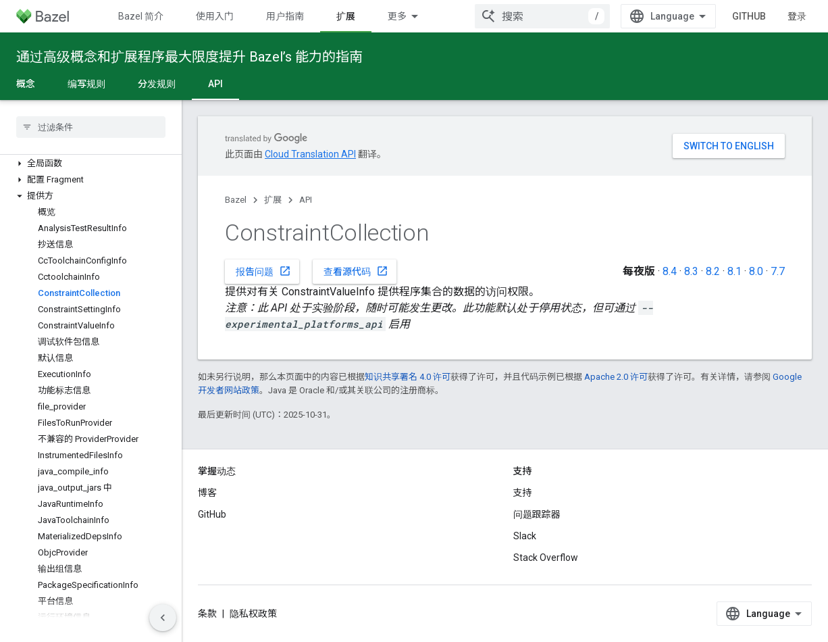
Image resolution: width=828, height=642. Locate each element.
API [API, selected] (215, 83)
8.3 (691, 271)
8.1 (734, 271)
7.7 (778, 271)
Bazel (236, 200)
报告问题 (263, 271)
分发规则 (157, 83)
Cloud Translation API (310, 154)
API (305, 200)
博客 (207, 492)
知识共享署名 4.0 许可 (407, 377)
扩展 (273, 200)
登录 (796, 16)
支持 (522, 492)
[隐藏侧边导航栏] (162, 617)
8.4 (670, 271)
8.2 (713, 271)
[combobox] (542, 16)
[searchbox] (90, 127)
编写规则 (86, 83)
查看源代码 (356, 271)
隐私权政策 (253, 613)
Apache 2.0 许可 (616, 377)
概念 (25, 83)
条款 (207, 613)
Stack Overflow (545, 557)
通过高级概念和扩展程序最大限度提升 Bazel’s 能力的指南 (189, 57)
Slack (524, 535)
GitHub (749, 16)
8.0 (756, 271)
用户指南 (285, 16)
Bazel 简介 (140, 16)
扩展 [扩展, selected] (345, 16)
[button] (91, 163)
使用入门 (215, 16)
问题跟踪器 (537, 514)
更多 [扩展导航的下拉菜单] (397, 16)
